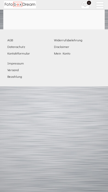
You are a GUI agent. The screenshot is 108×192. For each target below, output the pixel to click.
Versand (13, 70)
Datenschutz (16, 46)
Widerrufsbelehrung (68, 40)
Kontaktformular (18, 53)
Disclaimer (61, 46)
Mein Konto (62, 53)
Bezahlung (14, 76)
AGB (10, 40)
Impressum (15, 63)
